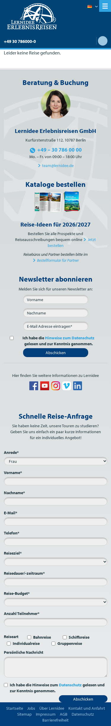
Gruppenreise (69, 643)
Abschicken (56, 352)
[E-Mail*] (55, 326)
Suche (102, 41)
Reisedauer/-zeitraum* (24, 573)
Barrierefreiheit (55, 720)
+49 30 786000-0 (20, 41)
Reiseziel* (13, 553)
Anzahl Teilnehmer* (21, 613)
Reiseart (11, 636)
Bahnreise (42, 637)
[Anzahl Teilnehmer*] (55, 622)
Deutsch (92, 7)
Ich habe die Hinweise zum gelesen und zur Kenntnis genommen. (57, 687)
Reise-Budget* (17, 593)
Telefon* (11, 533)
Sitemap (24, 714)
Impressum (46, 714)
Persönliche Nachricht (23, 652)
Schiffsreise (79, 637)
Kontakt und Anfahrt (86, 708)
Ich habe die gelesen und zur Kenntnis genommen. (55, 340)
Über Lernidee (51, 708)
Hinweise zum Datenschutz (69, 337)
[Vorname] (55, 299)
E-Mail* (10, 512)
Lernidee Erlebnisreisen (32, 16)
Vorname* (13, 472)
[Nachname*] (55, 501)
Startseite (14, 708)
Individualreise (26, 643)
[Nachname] (55, 312)
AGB (63, 714)
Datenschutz (70, 685)
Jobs (31, 708)
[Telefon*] (55, 541)
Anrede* (11, 452)
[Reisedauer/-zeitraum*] (55, 582)
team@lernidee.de (58, 165)
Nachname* (14, 492)
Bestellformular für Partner (58, 260)
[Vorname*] (55, 481)
